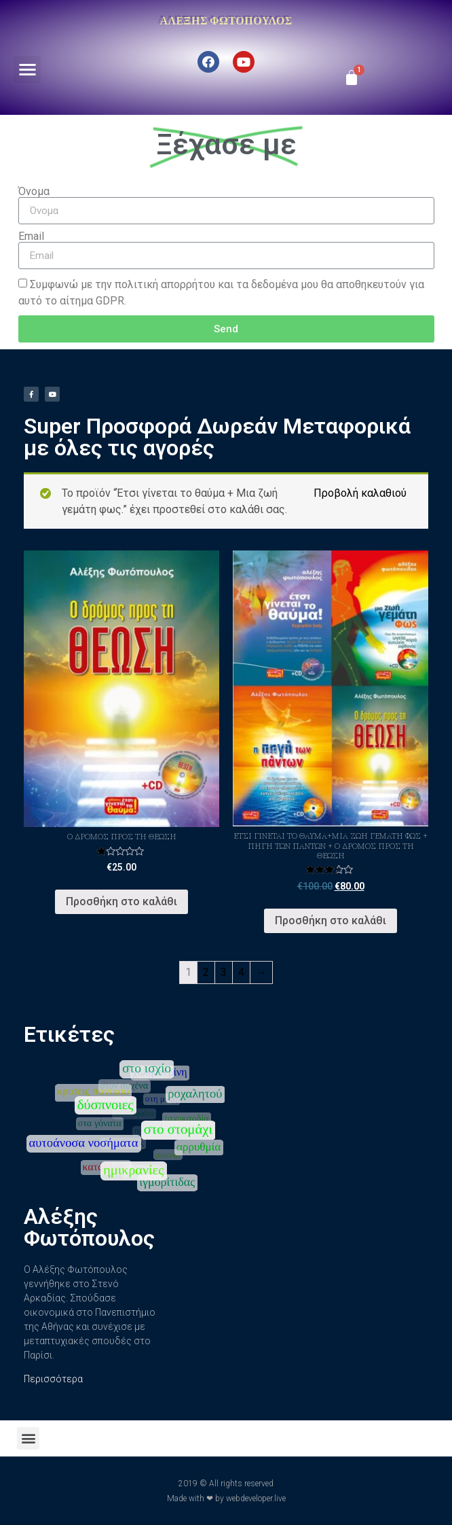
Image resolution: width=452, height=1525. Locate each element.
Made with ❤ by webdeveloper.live (226, 1498)
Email (31, 236)
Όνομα (34, 191)
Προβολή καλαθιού (360, 493)
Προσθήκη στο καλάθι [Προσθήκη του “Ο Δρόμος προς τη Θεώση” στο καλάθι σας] (121, 901)
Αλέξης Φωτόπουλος (225, 20)
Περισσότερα (53, 1378)
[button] (27, 70)
